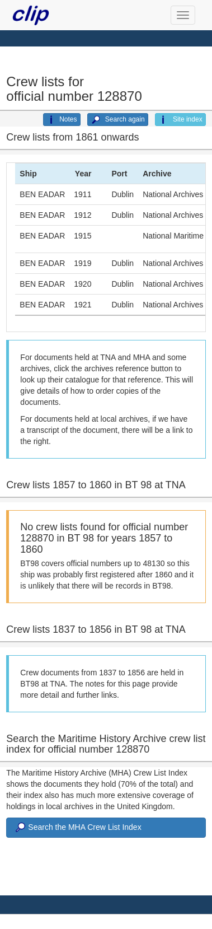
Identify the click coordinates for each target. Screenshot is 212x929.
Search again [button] (118, 120)
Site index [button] (180, 120)
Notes (61, 120)
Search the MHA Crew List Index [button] (77, 827)
